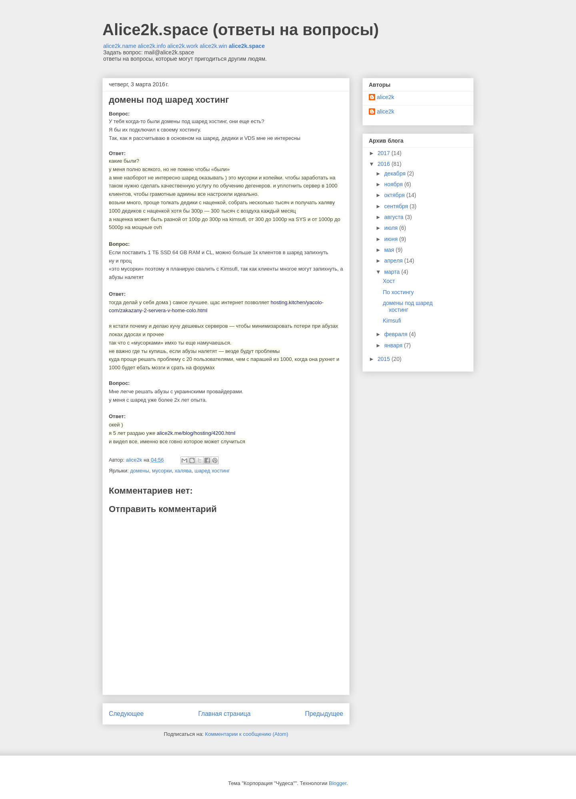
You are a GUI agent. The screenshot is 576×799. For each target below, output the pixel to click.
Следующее (126, 713)
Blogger (337, 783)
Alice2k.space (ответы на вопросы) (240, 29)
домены (139, 471)
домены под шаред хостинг (408, 306)
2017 (385, 153)
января (394, 345)
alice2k (385, 97)
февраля (396, 334)
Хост (389, 281)
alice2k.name (119, 46)
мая (390, 250)
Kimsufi (392, 320)
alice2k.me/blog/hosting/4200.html (196, 433)
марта (392, 272)
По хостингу (398, 292)
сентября (397, 206)
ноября (394, 184)
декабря (395, 173)
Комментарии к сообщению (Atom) (246, 734)
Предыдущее (324, 713)
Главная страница (224, 713)
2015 (385, 359)
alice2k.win (213, 46)
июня (391, 239)
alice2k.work (182, 46)
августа (394, 217)
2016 (385, 164)
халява (183, 471)
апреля (394, 260)
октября (395, 195)
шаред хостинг (212, 471)
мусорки (162, 471)
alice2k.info (152, 46)
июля (391, 228)
